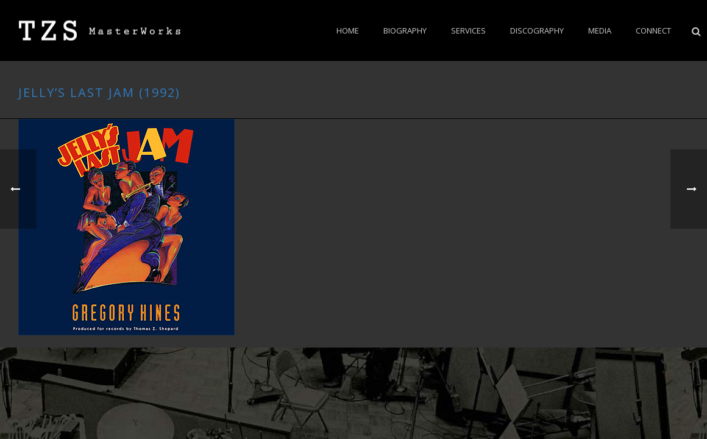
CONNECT (653, 30)
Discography (537, 30)
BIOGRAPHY (405, 30)
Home (347, 30)
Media (599, 30)
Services (468, 30)
